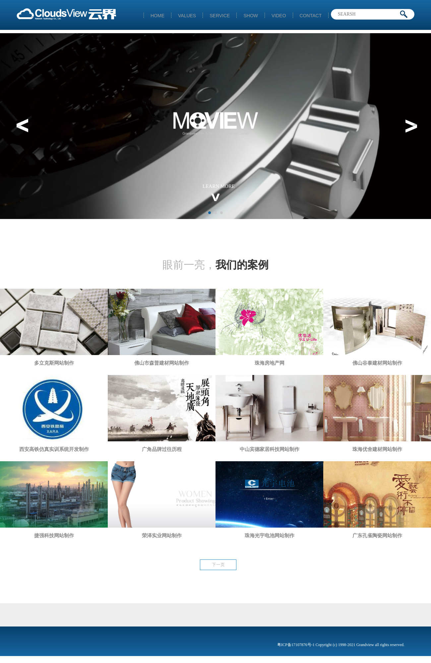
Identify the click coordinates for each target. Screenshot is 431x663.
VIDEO (279, 15)
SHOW (250, 15)
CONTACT (311, 15)
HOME (157, 15)
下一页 (218, 564)
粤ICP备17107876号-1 (296, 644)
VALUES (187, 15)
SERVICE (220, 15)
